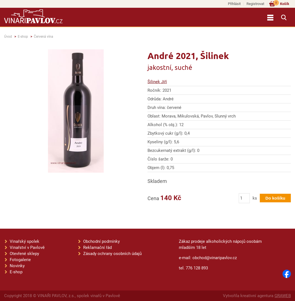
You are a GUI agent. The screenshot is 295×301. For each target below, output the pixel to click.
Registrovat (255, 4)
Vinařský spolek (24, 241)
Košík (281, 3)
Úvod (8, 37)
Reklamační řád (97, 247)
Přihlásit (234, 4)
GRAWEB (282, 295)
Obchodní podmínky (101, 241)
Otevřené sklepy (24, 253)
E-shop (23, 37)
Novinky (17, 265)
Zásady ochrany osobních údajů (112, 253)
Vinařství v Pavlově (27, 247)
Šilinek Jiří (157, 81)
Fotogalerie (20, 259)
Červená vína (43, 37)
